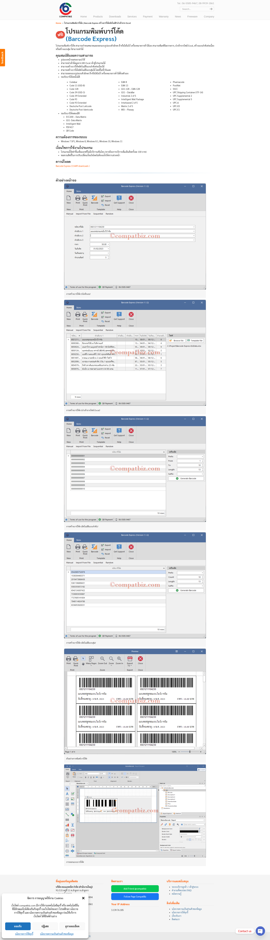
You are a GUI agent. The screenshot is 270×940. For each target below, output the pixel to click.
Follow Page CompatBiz (135, 896)
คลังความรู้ (176, 893)
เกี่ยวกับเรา (176, 915)
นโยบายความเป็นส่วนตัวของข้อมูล (57, 933)
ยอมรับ (18, 926)
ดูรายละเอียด (72, 926)
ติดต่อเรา (176, 919)
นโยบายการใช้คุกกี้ (24, 933)
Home (58, 23)
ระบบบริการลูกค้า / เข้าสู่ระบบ (185, 887)
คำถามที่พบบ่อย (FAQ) (181, 890)
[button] (83, 898)
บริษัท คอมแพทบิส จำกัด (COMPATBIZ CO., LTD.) (65, 10)
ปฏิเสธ (45, 926)
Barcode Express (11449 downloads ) (73, 166)
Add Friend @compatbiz (135, 888)
